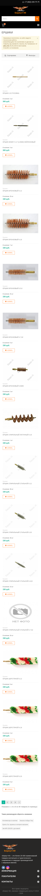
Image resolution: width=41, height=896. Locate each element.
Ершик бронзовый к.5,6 (12, 288)
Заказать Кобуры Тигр (26, 820)
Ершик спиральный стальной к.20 (17, 532)
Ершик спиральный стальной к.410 (18, 581)
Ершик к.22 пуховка (11, 93)
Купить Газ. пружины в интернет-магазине (15, 824)
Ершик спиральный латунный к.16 (17, 435)
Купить (8, 106)
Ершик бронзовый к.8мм (13, 386)
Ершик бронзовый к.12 (12, 191)
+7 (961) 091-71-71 (31, 2)
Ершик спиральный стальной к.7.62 (18, 630)
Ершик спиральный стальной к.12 (17, 483)
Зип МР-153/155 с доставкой (11, 828)
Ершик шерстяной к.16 (12, 727)
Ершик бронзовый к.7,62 (13, 337)
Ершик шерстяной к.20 (12, 776)
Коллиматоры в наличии (10, 820)
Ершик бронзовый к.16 (12, 239)
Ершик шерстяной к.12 (12, 679)
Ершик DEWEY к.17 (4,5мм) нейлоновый (19, 142)
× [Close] (37, 38)
